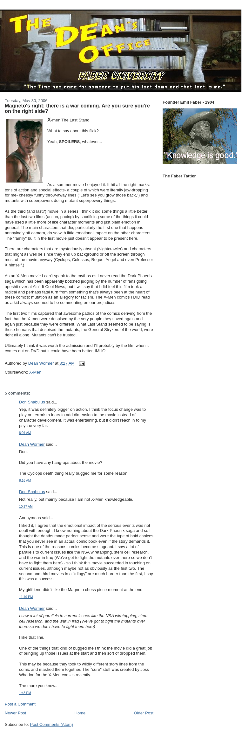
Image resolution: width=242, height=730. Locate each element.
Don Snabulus (32, 402)
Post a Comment (20, 704)
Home (80, 713)
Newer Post (15, 713)
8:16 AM (25, 480)
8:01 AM (25, 433)
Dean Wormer (32, 444)
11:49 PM (26, 597)
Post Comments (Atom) (51, 724)
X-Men (35, 372)
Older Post (143, 713)
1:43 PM (25, 693)
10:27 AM (26, 506)
